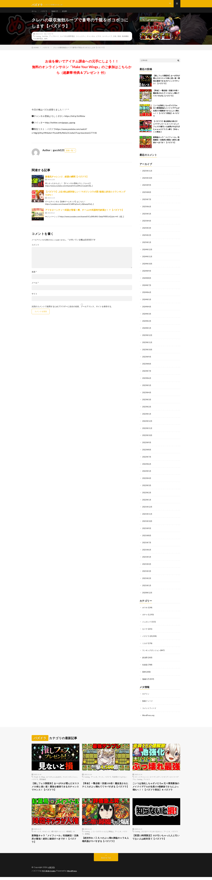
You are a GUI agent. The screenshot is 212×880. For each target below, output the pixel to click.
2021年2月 (146, 577)
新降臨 (87, 836)
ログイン (146, 691)
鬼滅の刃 (57, 13)
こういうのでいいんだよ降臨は (102, 833)
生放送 (145, 662)
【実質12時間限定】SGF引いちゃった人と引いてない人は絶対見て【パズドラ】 (156, 839)
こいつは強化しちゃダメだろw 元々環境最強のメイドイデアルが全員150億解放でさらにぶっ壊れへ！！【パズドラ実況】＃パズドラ (166, 115)
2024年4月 (146, 309)
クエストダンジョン (70, 774)
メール (35, 288)
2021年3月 (146, 570)
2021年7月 (146, 542)
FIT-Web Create (49, 874)
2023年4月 (146, 394)
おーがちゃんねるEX (53, 774)
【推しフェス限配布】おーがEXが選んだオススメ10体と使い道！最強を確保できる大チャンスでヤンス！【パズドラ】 (54, 784)
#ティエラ (37, 833)
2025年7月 (146, 204)
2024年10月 (147, 267)
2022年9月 (146, 443)
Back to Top (106, 861)
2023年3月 (146, 401)
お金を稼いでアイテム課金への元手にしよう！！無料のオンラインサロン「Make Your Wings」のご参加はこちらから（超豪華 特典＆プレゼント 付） (82, 71)
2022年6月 (146, 464)
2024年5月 (146, 302)
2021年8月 (146, 535)
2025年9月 (146, 190)
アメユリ (146, 776)
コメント (35, 250)
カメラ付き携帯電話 (67, 41)
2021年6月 (146, 549)
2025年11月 (147, 175)
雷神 (144, 669)
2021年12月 (147, 506)
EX (74, 833)
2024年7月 (146, 288)
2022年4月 (146, 478)
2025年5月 (146, 218)
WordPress (73, 874)
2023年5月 (146, 387)
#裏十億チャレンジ (58, 833)
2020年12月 (147, 591)
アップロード (54, 41)
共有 (114, 41)
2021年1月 (146, 584)
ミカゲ (145, 641)
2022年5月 (146, 471)
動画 (119, 41)
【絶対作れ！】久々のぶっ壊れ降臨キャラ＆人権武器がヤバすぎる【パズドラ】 (106, 842)
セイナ (145, 627)
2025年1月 (146, 246)
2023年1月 (146, 415)
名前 (34, 277)
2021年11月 (147, 513)
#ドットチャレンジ (142, 774)
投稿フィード (148, 698)
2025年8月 (146, 197)
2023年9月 (146, 359)
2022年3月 (146, 485)
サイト (34, 299)
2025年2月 (146, 239)
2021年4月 (146, 563)
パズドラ (45, 13)
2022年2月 (146, 492)
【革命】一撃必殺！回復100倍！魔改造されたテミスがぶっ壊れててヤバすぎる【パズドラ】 (166, 98)
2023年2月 (146, 408)
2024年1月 (146, 330)
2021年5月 (146, 556)
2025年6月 (146, 211)
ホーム (34, 13)
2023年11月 (147, 344)
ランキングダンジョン (151, 648)
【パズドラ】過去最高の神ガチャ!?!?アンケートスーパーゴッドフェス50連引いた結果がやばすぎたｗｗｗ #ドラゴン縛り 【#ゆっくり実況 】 (166, 131)
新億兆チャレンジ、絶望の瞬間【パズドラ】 (66, 181)
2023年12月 (147, 337)
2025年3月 (146, 232)
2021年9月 (146, 528)
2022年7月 (146, 457)
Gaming (38, 41)
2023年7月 (146, 373)
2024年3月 (146, 316)
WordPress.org (148, 712)
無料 (45, 43)
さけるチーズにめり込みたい (151, 833)
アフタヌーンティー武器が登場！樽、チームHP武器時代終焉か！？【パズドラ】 (84, 214)
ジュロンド (147, 620)
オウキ (145, 606)
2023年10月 (147, 351)
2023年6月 (146, 380)
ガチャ (145, 613)
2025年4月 (146, 225)
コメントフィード (149, 705)
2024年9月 (146, 274)
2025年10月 (147, 182)
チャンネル (91, 41)
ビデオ (98, 41)
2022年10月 (147, 436)
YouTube (45, 41)
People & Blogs (39, 774)
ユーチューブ (107, 41)
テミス (101, 774)
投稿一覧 (69, 155)
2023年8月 (146, 366)
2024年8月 (146, 281)
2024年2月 (146, 323)
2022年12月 (147, 422)
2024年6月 (146, 295)
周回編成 (42, 776)
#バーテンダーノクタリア (159, 774)
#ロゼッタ (46, 833)
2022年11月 (147, 429)
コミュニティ (81, 41)
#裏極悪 (69, 833)
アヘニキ (94, 774)
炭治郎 (68, 13)
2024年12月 (147, 253)
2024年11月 (147, 260)
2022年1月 (146, 499)
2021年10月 (147, 520)
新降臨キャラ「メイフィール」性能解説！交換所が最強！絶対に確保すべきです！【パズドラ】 (166, 144)
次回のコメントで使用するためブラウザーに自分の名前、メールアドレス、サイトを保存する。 (72, 311)
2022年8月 (146, 450)
